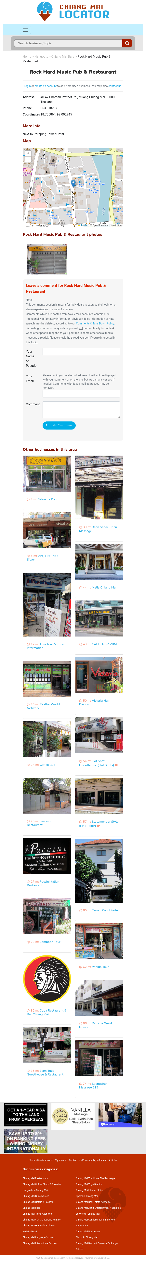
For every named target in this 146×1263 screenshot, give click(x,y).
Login (27, 86)
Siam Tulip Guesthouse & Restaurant (45, 1073)
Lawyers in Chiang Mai (88, 1213)
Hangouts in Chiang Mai (35, 1190)
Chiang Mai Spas (32, 1208)
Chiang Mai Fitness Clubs (89, 1190)
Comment (33, 404)
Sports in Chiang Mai (87, 1196)
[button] (73, 184)
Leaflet (83, 225)
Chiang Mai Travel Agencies (37, 1213)
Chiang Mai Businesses (88, 1231)
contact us (114, 86)
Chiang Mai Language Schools (39, 1237)
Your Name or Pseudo (31, 359)
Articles (113, 1160)
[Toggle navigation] (25, 30)
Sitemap (103, 1160)
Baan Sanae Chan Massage (98, 529)
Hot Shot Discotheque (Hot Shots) (96, 763)
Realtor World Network (43, 706)
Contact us (74, 1160)
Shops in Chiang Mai (87, 1237)
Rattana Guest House (95, 1025)
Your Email (30, 378)
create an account (46, 86)
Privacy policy (89, 1160)
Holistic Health (30, 1231)
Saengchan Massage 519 (93, 1086)
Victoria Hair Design (94, 702)
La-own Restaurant (39, 823)
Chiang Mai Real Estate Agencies (93, 1202)
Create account (45, 1160)
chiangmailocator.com (54, 1258)
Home (27, 56)
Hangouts (41, 56)
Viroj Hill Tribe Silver (42, 558)
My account (61, 1160)
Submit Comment (59, 425)
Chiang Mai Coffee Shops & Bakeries (42, 1184)
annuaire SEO (102, 1258)
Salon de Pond (48, 499)
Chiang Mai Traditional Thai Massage (95, 1178)
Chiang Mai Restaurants (35, 1178)
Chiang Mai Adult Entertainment (93, 1208)
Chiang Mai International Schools (40, 1243)
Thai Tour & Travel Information (46, 646)
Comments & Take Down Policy (95, 323)
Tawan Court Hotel (105, 910)
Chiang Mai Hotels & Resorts (38, 1202)
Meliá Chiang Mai (104, 587)
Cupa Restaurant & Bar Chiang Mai (47, 1012)
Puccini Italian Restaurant (43, 884)
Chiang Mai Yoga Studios (89, 1184)
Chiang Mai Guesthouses (36, 1196)
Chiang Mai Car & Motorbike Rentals (42, 1219)
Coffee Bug (47, 765)
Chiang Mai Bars (62, 56)
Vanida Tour (100, 967)
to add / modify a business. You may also (82, 86)
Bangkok (116, 1208)
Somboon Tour (50, 942)
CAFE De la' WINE (105, 644)
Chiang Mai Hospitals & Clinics (39, 1225)
